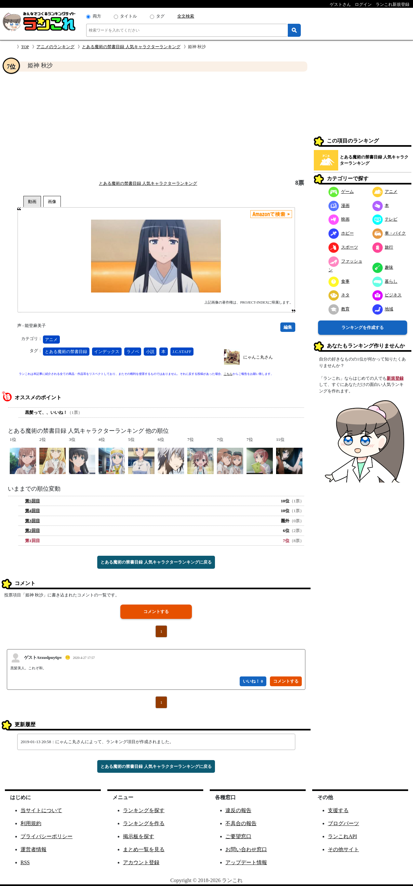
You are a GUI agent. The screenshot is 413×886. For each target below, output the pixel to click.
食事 (339, 281)
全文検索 (185, 16)
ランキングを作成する (362, 327)
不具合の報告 (241, 823)
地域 (382, 309)
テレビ (385, 219)
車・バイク (389, 233)
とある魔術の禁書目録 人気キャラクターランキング (131, 46)
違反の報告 (238, 810)
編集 (288, 327)
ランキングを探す (144, 810)
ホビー (341, 233)
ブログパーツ (343, 823)
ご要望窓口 (238, 836)
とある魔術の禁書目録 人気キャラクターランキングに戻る (155, 562)
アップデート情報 (246, 862)
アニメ (51, 339)
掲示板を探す (138, 836)
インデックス (106, 351)
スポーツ (343, 247)
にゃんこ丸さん (258, 357)
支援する (338, 810)
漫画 (339, 205)
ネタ (339, 295)
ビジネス (387, 295)
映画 (339, 219)
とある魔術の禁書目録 (66, 351)
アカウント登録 (141, 862)
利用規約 (30, 823)
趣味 (382, 267)
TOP (25, 46)
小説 (150, 351)
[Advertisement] (156, 125)
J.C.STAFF (181, 351)
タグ (160, 16)
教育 (339, 309)
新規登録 (395, 378)
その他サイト (343, 849)
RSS (25, 862)
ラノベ (133, 351)
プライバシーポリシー (46, 836)
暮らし (385, 281)
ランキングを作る (144, 823)
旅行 (382, 247)
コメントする (156, 611)
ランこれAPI (342, 836)
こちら (228, 373)
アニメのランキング (55, 46)
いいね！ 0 (253, 681)
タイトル (128, 16)
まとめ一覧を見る (144, 849)
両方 (97, 16)
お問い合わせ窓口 (246, 849)
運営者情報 (33, 849)
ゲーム (341, 191)
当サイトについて (41, 810)
